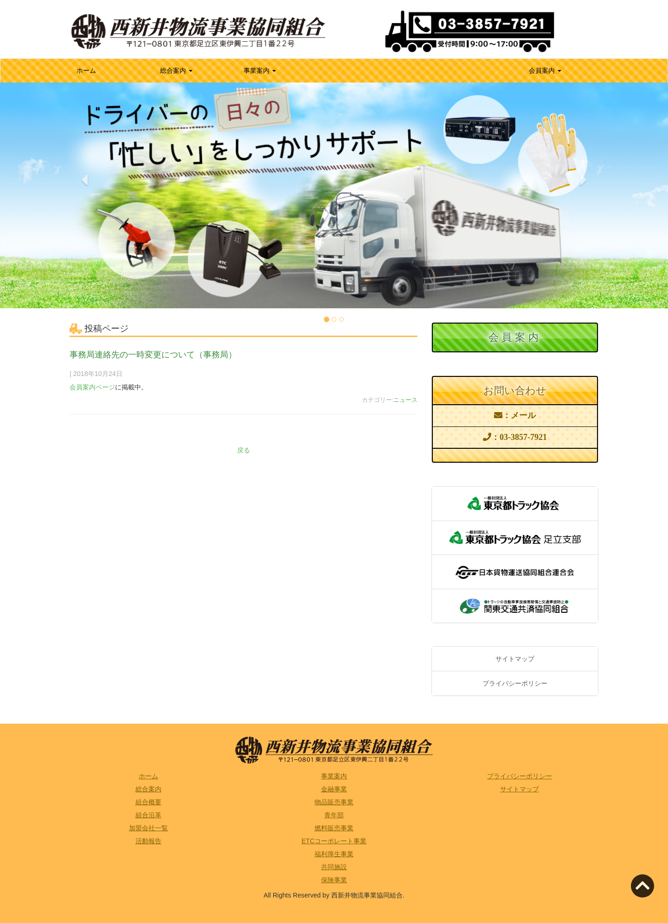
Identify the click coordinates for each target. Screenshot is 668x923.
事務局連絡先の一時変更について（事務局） (153, 354)
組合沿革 (148, 815)
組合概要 (148, 802)
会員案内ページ (92, 387)
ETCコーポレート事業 (334, 841)
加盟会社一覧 (148, 828)
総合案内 (176, 70)
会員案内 (514, 337)
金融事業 (334, 789)
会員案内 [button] (545, 70)
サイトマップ (514, 658)
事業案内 (260, 70)
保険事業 (334, 880)
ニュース (405, 400)
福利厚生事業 (334, 854)
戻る (243, 450)
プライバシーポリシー (514, 683)
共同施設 (334, 867)
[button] (84, 239)
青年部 (334, 815)
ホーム (98, 69)
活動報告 (148, 841)
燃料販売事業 (334, 828)
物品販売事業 (334, 802)
